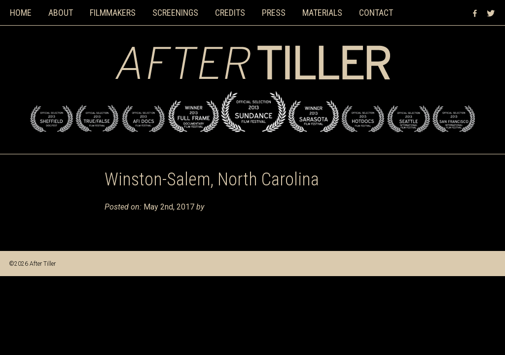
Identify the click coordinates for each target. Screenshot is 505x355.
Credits (230, 12)
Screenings (175, 12)
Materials (322, 12)
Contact (376, 12)
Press (274, 12)
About (60, 12)
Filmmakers (113, 12)
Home (21, 12)
